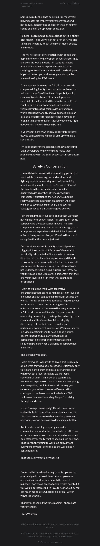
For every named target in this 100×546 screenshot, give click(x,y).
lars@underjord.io (49, 491)
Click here (75, 3)
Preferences (43, 542)
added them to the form (56, 100)
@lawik (36, 495)
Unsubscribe (56, 542)
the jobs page (38, 62)
